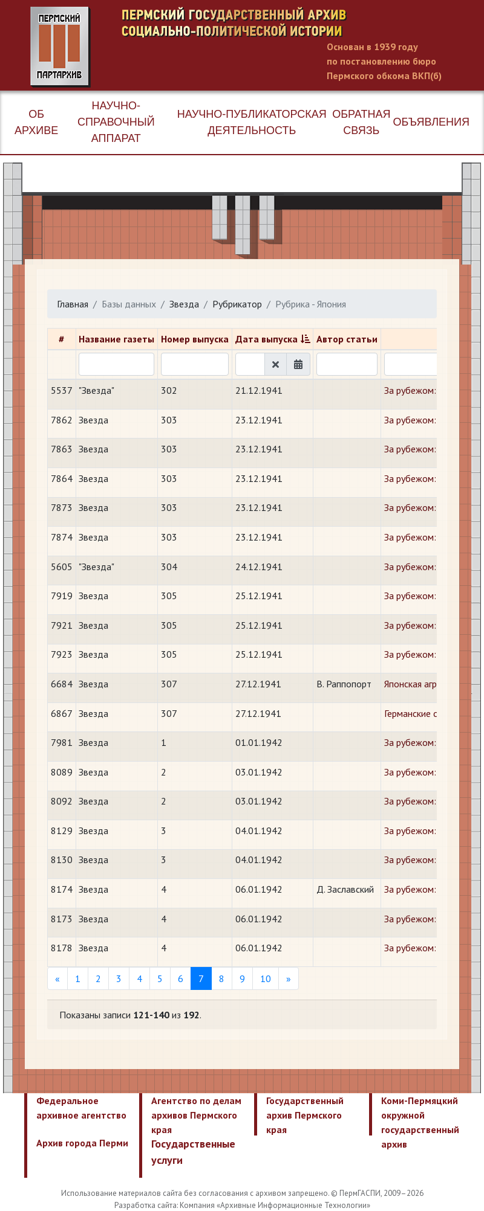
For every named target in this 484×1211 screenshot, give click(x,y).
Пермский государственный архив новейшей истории (257, 47)
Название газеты (116, 339)
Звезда (184, 304)
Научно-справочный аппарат (116, 122)
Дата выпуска (266, 339)
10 (265, 978)
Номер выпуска (195, 339)
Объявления (431, 122)
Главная (72, 304)
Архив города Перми (82, 1143)
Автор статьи (347, 339)
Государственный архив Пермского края (305, 1115)
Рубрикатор (237, 304)
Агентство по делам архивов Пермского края (196, 1115)
